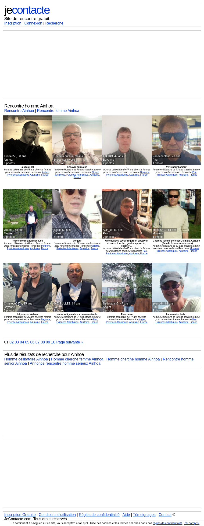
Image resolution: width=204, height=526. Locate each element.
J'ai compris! (191, 523)
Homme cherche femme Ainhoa (77, 359)
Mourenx (45, 246)
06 (32, 342)
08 (43, 342)
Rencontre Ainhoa (19, 111)
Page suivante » (69, 342)
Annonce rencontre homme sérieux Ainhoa (65, 363)
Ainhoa (45, 172)
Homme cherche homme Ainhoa (133, 359)
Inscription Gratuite (20, 515)
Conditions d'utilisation (57, 515)
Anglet (141, 319)
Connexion (33, 23)
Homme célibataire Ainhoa (26, 359)
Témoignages (144, 515)
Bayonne (144, 172)
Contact (165, 515)
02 (12, 342)
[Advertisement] (102, 64)
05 (27, 342)
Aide (126, 515)
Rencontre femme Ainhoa (58, 111)
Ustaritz (95, 246)
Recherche (54, 23)
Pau (194, 172)
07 (38, 342)
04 (22, 342)
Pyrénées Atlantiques (18, 174)
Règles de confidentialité (99, 515)
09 (48, 342)
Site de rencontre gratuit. (27, 18)
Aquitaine (35, 174)
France (44, 174)
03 (17, 342)
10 (53, 342)
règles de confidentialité (167, 523)
